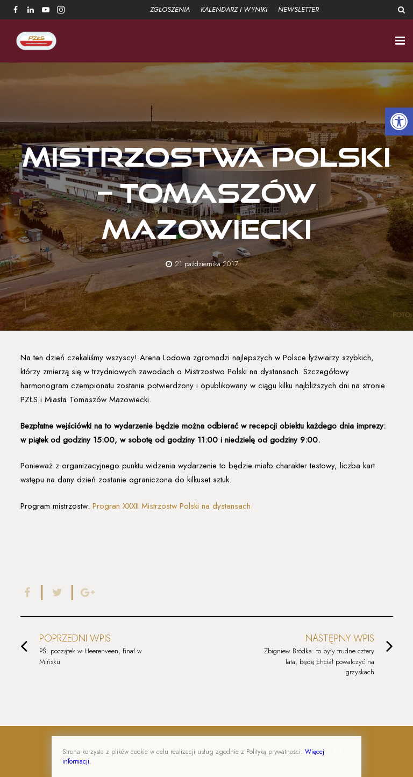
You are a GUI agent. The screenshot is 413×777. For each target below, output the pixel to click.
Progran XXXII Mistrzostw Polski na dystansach (171, 506)
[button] (399, 122)
